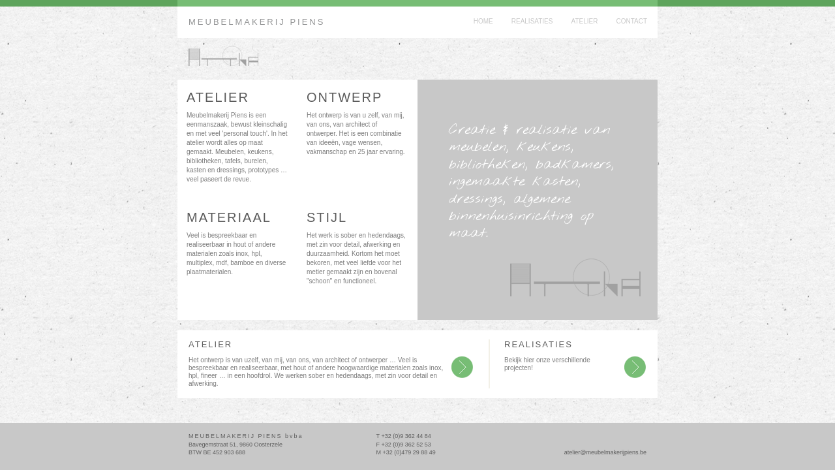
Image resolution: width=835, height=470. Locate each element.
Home (483, 21)
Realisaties (532, 21)
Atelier (584, 21)
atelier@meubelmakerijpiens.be (605, 452)
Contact (631, 21)
